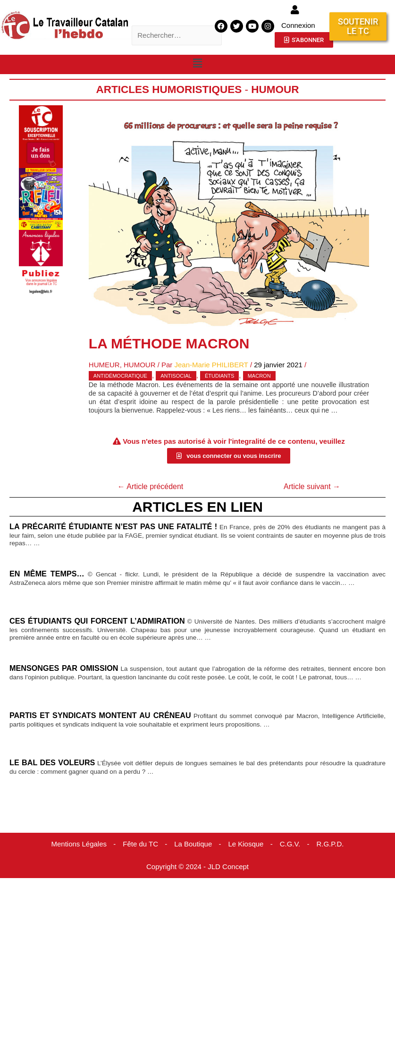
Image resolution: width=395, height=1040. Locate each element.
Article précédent (151, 486)
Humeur (104, 365)
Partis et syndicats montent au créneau (100, 715)
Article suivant (312, 486)
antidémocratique (120, 376)
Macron (259, 376)
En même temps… (46, 573)
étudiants (219, 376)
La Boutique (193, 844)
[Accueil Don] (41, 136)
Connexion (298, 25)
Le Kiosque (245, 844)
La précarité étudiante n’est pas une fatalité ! (113, 526)
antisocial (175, 376)
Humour (275, 89)
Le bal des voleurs (52, 762)
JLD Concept (228, 866)
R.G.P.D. (330, 844)
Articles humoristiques (169, 89)
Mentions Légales (79, 844)
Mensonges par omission (63, 668)
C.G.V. (290, 844)
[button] (197, 64)
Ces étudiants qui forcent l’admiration (97, 621)
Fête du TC (140, 844)
